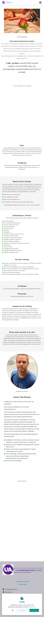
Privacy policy (32, 607)
